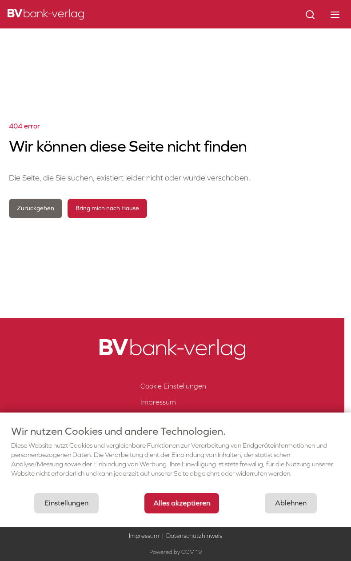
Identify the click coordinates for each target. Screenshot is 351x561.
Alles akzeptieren (181, 503)
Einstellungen (66, 503)
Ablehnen (291, 503)
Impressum (144, 536)
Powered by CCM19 (175, 552)
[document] (175, 458)
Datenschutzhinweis (194, 536)
